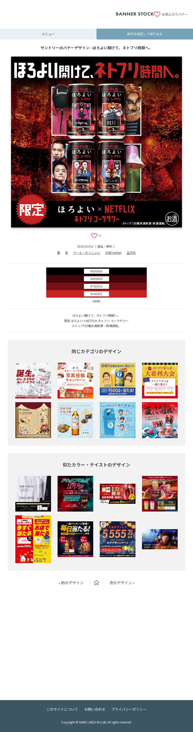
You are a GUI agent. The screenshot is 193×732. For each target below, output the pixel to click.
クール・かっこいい (86, 252)
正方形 (131, 252)
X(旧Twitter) (113, 252)
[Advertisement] (60, 11)
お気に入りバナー (175, 14)
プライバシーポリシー (129, 709)
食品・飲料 (104, 246)
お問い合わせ (94, 709)
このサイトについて (62, 709)
